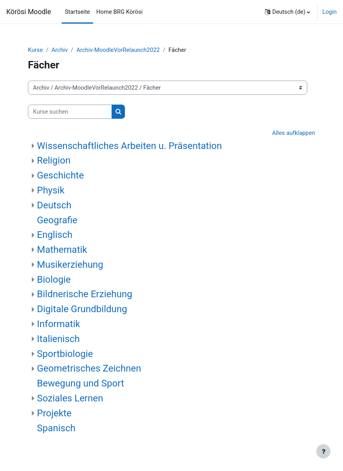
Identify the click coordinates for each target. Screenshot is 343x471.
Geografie (57, 220)
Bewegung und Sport (80, 383)
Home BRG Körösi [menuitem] (119, 11)
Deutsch (54, 205)
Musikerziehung (70, 264)
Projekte (54, 413)
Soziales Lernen (70, 398)
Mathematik (62, 249)
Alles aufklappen (293, 132)
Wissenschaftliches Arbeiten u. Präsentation (129, 145)
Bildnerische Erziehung (84, 294)
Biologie (54, 279)
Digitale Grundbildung (82, 309)
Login (329, 11)
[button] (287, 12)
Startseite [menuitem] (77, 11)
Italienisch (58, 338)
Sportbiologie (65, 353)
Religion (53, 160)
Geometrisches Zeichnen (89, 368)
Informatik (58, 323)
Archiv (59, 49)
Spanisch (56, 428)
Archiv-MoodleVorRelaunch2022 (118, 49)
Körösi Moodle (28, 12)
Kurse (35, 49)
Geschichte (60, 175)
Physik (50, 190)
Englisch (54, 234)
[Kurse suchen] (70, 112)
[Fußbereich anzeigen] (323, 451)
